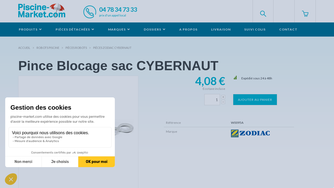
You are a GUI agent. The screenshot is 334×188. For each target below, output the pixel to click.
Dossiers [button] (155, 29)
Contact (288, 29)
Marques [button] (119, 29)
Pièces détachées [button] (75, 29)
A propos (188, 29)
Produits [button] (30, 29)
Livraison (221, 29)
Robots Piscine (48, 47)
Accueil (24, 47)
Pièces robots (76, 47)
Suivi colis (255, 29)
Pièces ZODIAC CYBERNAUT (112, 47)
